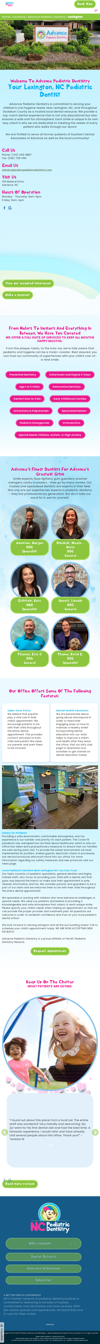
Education (38, 1280)
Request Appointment (50, 951)
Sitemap (50, 1324)
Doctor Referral (38, 1256)
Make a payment (17, 295)
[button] (15, 1130)
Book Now (85, 4)
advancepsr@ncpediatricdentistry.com (27, 170)
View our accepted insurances (28, 283)
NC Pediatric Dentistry (26, 1333)
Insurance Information (38, 1268)
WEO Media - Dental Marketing (48, 1333)
